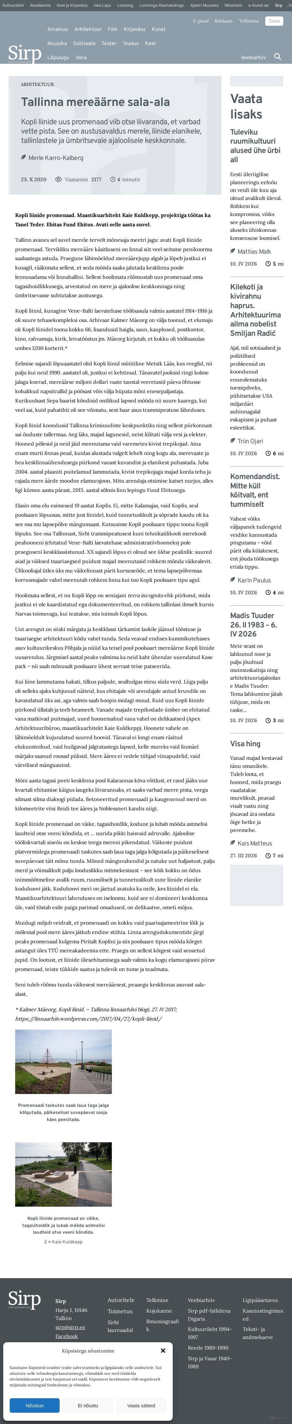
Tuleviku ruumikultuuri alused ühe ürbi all (255, 146)
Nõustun (35, 1405)
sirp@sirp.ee (70, 1327)
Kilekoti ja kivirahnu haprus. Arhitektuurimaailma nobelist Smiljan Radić (255, 311)
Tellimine (249, 21)
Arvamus (57, 29)
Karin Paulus (254, 581)
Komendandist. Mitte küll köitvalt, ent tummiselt (255, 491)
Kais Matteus (255, 844)
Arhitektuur (88, 29)
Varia (81, 58)
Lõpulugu (58, 58)
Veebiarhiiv (253, 58)
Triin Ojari (250, 442)
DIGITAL (278, 1418)
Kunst (159, 29)
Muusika (57, 44)
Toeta (274, 21)
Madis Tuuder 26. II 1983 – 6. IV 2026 (253, 625)
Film (113, 29)
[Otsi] (277, 56)
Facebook (66, 1336)
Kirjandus (135, 29)
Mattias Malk (254, 252)
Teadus (130, 44)
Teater (109, 44)
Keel (150, 44)
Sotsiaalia (84, 44)
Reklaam (224, 21)
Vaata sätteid (141, 1405)
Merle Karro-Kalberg (55, 158)
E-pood (201, 21)
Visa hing (245, 744)
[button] (163, 1350)
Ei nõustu (88, 1405)
